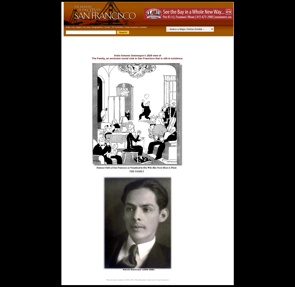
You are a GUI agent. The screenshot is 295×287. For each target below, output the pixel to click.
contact (143, 27)
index (68, 27)
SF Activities (117, 27)
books (107, 27)
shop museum (131, 27)
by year (87, 27)
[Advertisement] (147, 45)
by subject (77, 27)
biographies (97, 27)
